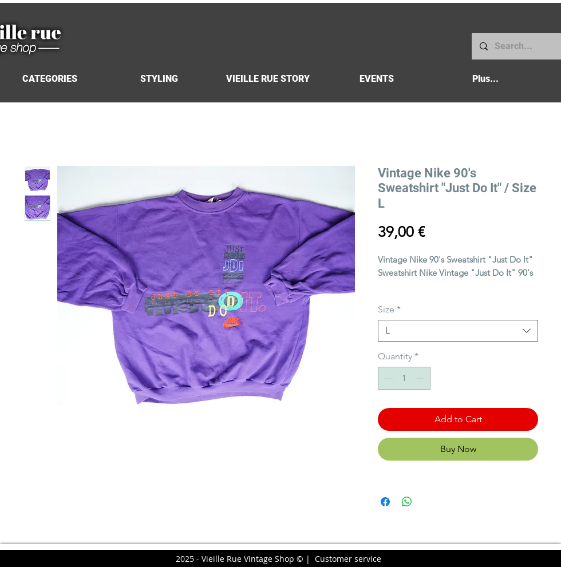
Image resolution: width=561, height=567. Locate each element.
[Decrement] (388, 378)
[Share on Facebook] (385, 502)
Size (389, 309)
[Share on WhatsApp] (407, 502)
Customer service (348, 558)
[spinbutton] (404, 378)
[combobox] (458, 331)
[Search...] (516, 46)
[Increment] (421, 378)
